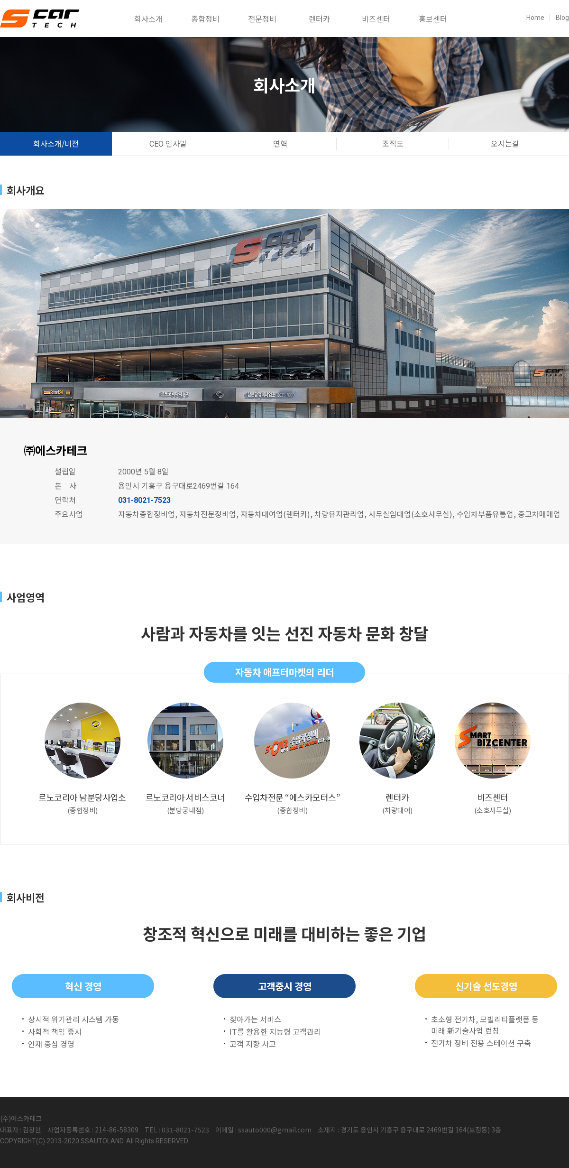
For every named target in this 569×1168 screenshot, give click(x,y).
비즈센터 (376, 18)
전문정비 (262, 18)
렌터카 (319, 18)
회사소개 (148, 18)
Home (535, 17)
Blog (562, 17)
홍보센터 (433, 18)
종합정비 (205, 18)
